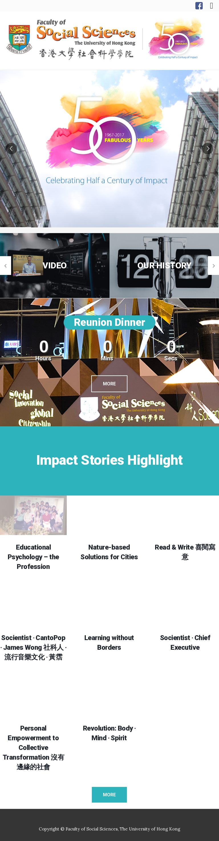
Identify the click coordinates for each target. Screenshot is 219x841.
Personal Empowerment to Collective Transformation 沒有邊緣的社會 (33, 747)
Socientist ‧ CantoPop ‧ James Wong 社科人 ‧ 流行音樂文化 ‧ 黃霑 (33, 647)
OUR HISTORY (164, 265)
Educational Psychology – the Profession (33, 557)
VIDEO (54, 265)
